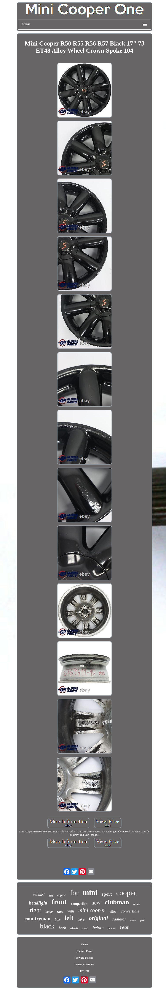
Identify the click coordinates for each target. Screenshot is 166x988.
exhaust (39, 894)
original (98, 918)
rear (124, 927)
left (69, 917)
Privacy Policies (84, 957)
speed (85, 928)
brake (133, 920)
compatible (79, 904)
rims (60, 911)
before (98, 927)
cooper (126, 893)
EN (82, 971)
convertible (130, 911)
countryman (37, 918)
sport (107, 894)
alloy (113, 911)
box (57, 919)
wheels (74, 928)
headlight (38, 903)
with (70, 911)
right (35, 910)
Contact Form (84, 951)
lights (81, 919)
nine (51, 896)
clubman (117, 902)
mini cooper (91, 910)
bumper (112, 928)
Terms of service (84, 964)
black (47, 926)
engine (61, 895)
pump (49, 911)
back (62, 928)
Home (84, 944)
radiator (119, 919)
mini (90, 892)
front (59, 902)
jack (142, 920)
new (96, 903)
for (74, 893)
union (136, 904)
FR (87, 971)
